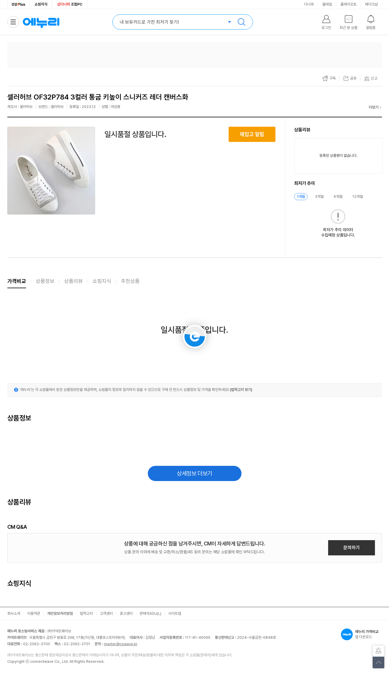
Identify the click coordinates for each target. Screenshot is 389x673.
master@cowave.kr (121, 644)
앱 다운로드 (361, 634)
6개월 (338, 196)
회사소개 (13, 613)
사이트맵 (174, 613)
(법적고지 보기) (241, 389)
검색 (241, 22)
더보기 (373, 107)
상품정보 (45, 281)
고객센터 (106, 613)
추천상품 (130, 281)
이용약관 (33, 613)
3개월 (319, 196)
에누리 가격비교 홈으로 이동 (41, 22)
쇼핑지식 (41, 4)
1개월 (301, 196)
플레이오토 (348, 4)
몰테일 (327, 4)
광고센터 (126, 613)
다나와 (309, 4)
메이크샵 (371, 4)
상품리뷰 (73, 281)
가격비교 (16, 281)
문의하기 (351, 547)
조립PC (70, 4)
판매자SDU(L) (150, 613)
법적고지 (86, 613)
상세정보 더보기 (194, 473)
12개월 (357, 196)
